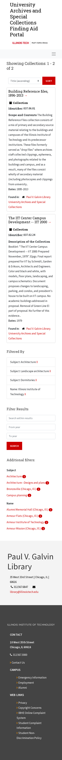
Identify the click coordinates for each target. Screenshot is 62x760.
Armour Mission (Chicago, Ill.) (24, 528)
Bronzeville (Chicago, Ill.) (22, 489)
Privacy (22, 703)
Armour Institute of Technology (26, 522)
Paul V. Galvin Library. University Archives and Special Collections (29, 202)
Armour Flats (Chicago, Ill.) (23, 516)
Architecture (14, 476)
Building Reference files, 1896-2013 (28, 93)
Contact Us (18, 662)
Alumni (22, 687)
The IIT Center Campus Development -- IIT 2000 (28, 220)
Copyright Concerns (29, 708)
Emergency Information (32, 677)
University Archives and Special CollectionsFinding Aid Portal (25, 19)
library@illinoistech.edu (24, 592)
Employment (26, 682)
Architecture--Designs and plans (26, 482)
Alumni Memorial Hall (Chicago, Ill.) (28, 509)
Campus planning (17, 495)
